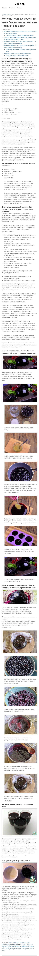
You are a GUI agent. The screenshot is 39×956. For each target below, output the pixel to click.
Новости (12, 8)
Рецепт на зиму (24, 942)
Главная (4, 8)
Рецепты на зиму (20, 945)
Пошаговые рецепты (8, 945)
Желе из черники (14, 942)
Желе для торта (11, 949)
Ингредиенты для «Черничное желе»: (17, 55)
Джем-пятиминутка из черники (17, 946)
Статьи (19, 8)
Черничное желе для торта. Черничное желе (17, 53)
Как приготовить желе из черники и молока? (19, 35)
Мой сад (19, 3)
